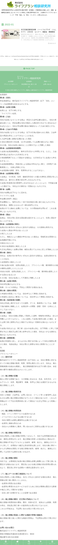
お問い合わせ (47, 84)
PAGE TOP (29, 69)
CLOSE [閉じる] (2, 350)
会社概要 (10, 81)
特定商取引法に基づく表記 (29, 85)
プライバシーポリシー (11, 84)
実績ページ (47, 81)
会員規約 (29, 81)
